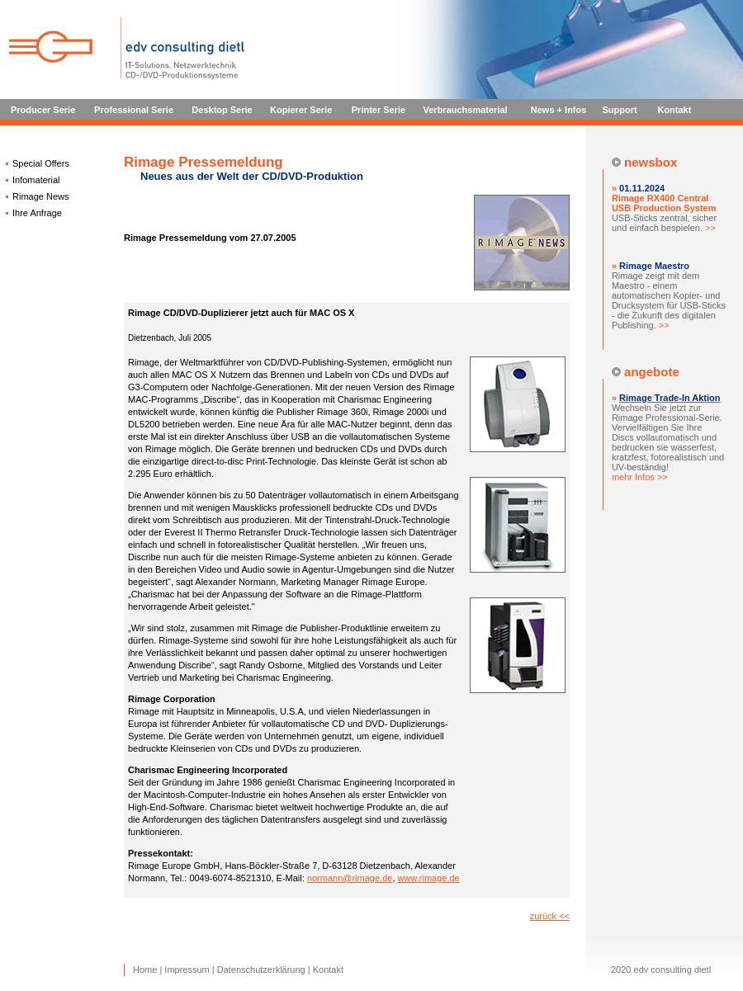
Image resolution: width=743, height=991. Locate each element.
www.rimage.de (429, 878)
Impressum (186, 969)
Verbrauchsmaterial (466, 110)
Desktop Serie (222, 110)
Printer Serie (378, 110)
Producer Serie (43, 110)
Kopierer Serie (301, 110)
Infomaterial (35, 180)
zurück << (550, 916)
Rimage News (40, 196)
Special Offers (40, 163)
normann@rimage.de (350, 878)
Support (620, 110)
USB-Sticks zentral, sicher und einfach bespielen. (664, 213)
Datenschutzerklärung (261, 969)
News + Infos (559, 110)
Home (145, 969)
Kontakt (674, 110)
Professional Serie (133, 110)
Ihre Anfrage (37, 213)
